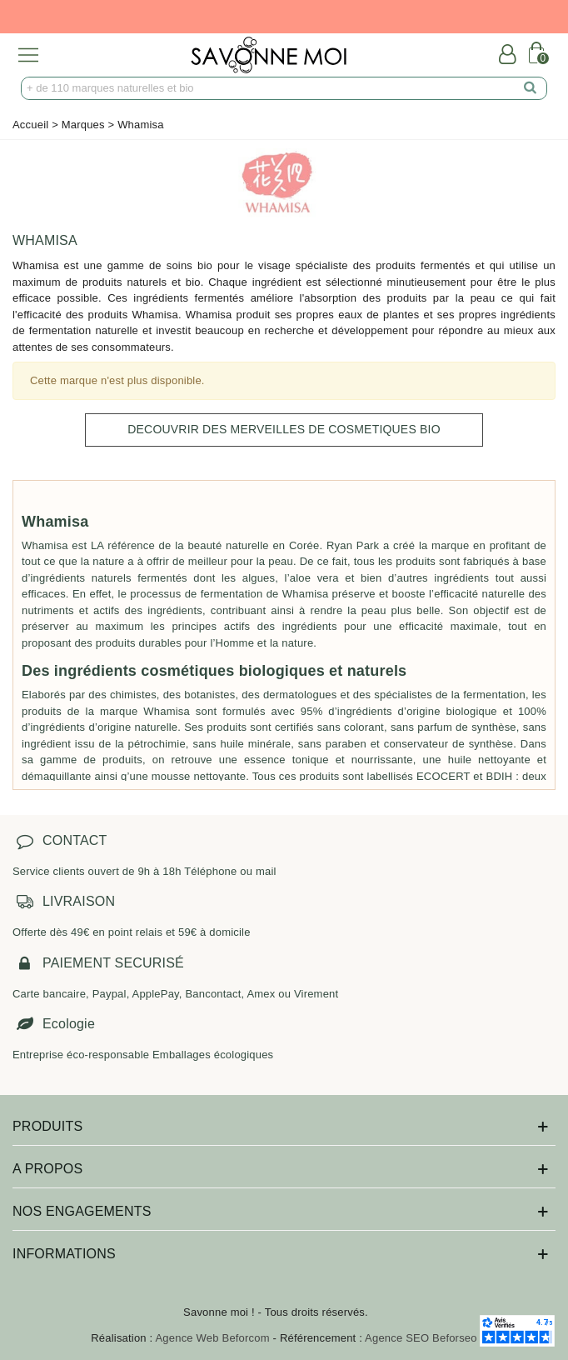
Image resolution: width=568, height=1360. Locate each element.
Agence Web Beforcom (213, 1338)
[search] (530, 88)
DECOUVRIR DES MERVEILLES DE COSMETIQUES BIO (284, 429)
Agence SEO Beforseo (421, 1338)
